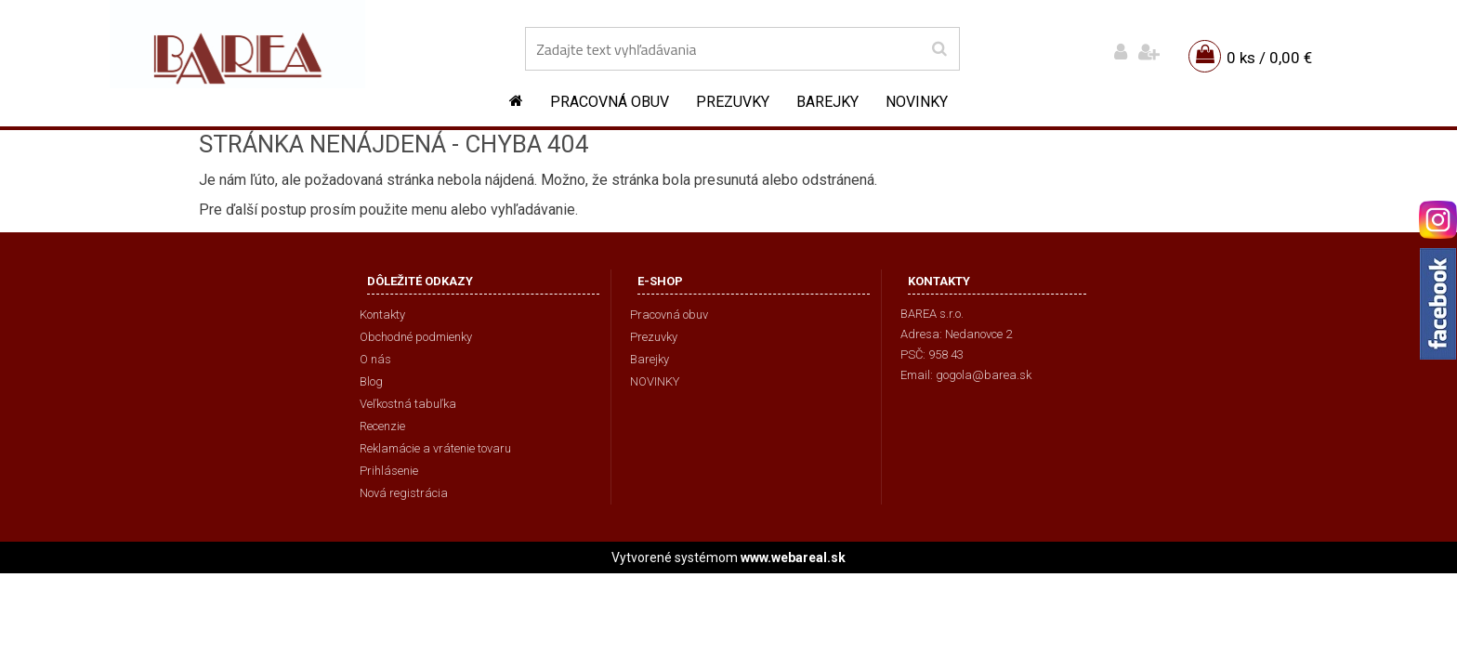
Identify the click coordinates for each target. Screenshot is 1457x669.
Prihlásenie (389, 471)
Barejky (827, 102)
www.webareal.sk (793, 557)
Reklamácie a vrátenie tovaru (435, 448)
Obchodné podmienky (416, 337)
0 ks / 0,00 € (1269, 57)
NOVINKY (917, 102)
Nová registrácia (404, 493)
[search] (939, 49)
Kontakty (382, 314)
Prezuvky (732, 102)
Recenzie (382, 426)
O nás (375, 359)
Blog (371, 381)
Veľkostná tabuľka (408, 404)
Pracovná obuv (609, 102)
